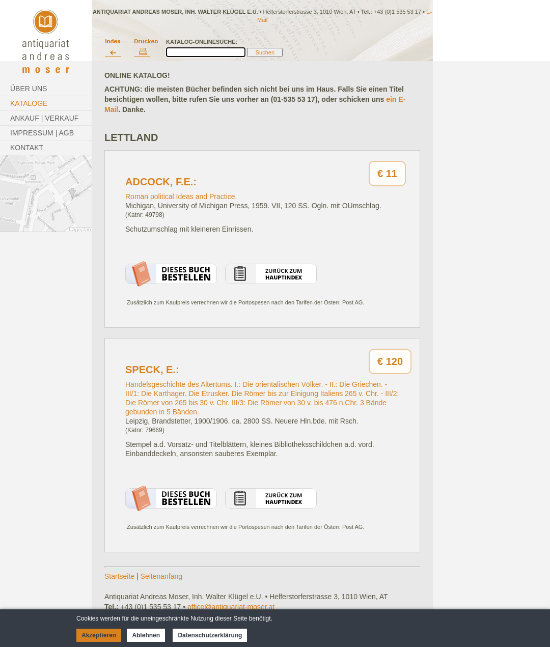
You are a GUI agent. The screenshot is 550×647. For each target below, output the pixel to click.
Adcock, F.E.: (161, 181)
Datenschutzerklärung (210, 635)
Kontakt (26, 148)
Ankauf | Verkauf (44, 118)
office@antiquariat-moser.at (230, 607)
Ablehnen (146, 635)
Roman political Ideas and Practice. (181, 196)
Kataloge (28, 103)
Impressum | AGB (42, 133)
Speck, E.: (152, 369)
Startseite (119, 576)
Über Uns (28, 89)
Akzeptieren (98, 635)
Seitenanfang (162, 576)
